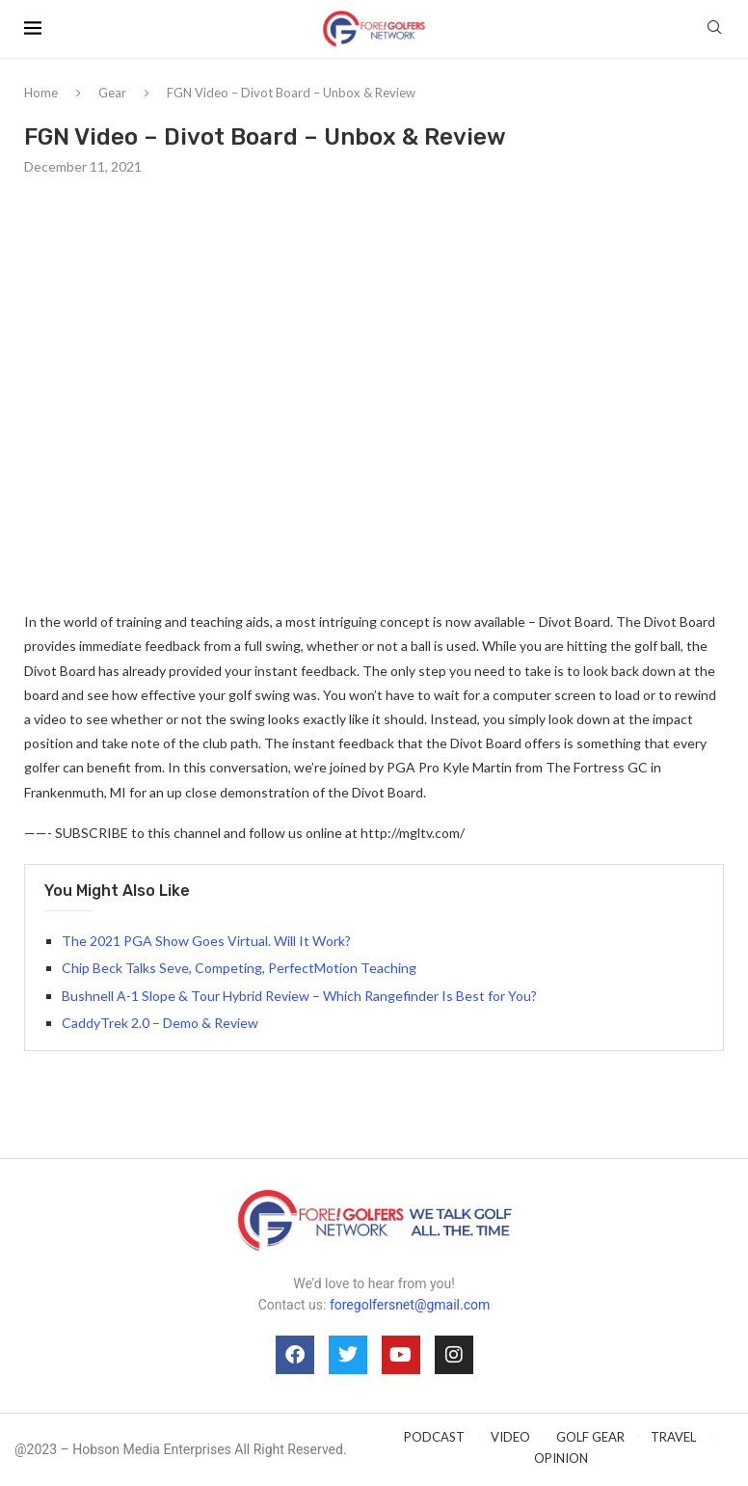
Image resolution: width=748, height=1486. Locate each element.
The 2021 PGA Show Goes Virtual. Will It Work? (206, 940)
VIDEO (510, 1437)
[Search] (714, 28)
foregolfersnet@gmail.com (410, 1304)
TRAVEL (673, 1437)
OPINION (561, 1458)
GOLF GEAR (590, 1437)
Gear (112, 92)
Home (41, 92)
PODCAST (434, 1437)
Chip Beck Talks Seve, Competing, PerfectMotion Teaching (239, 967)
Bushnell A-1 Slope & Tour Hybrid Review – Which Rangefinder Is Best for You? (299, 995)
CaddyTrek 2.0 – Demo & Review (160, 1022)
